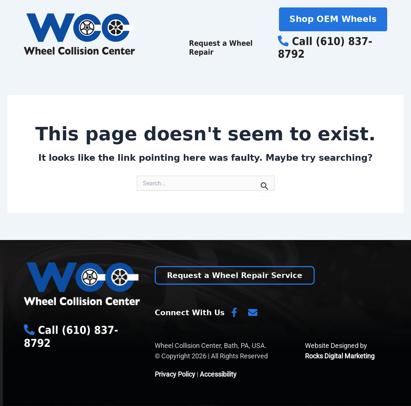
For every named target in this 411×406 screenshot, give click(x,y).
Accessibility (218, 374)
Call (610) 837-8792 (325, 48)
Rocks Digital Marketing (340, 356)
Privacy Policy (175, 374)
